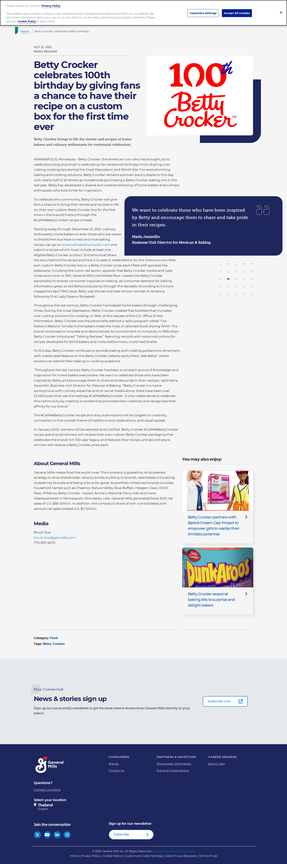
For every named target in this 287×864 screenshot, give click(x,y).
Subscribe (121, 834)
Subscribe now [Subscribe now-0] (219, 701)
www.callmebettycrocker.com (85, 245)
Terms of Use (208, 856)
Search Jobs (216, 764)
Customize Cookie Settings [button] (144, 856)
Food (54, 638)
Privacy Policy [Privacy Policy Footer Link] (90, 856)
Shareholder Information (174, 764)
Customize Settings (203, 9)
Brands (114, 764)
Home (74, 856)
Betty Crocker (54, 644)
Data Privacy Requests (181, 856)
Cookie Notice (112, 856)
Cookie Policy (27, 18)
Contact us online (47, 790)
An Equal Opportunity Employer (174, 851)
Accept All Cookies (237, 9)
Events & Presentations (173, 770)
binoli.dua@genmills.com (55, 538)
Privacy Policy (50, 2)
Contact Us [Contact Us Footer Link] (116, 770)
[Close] (281, 9)
